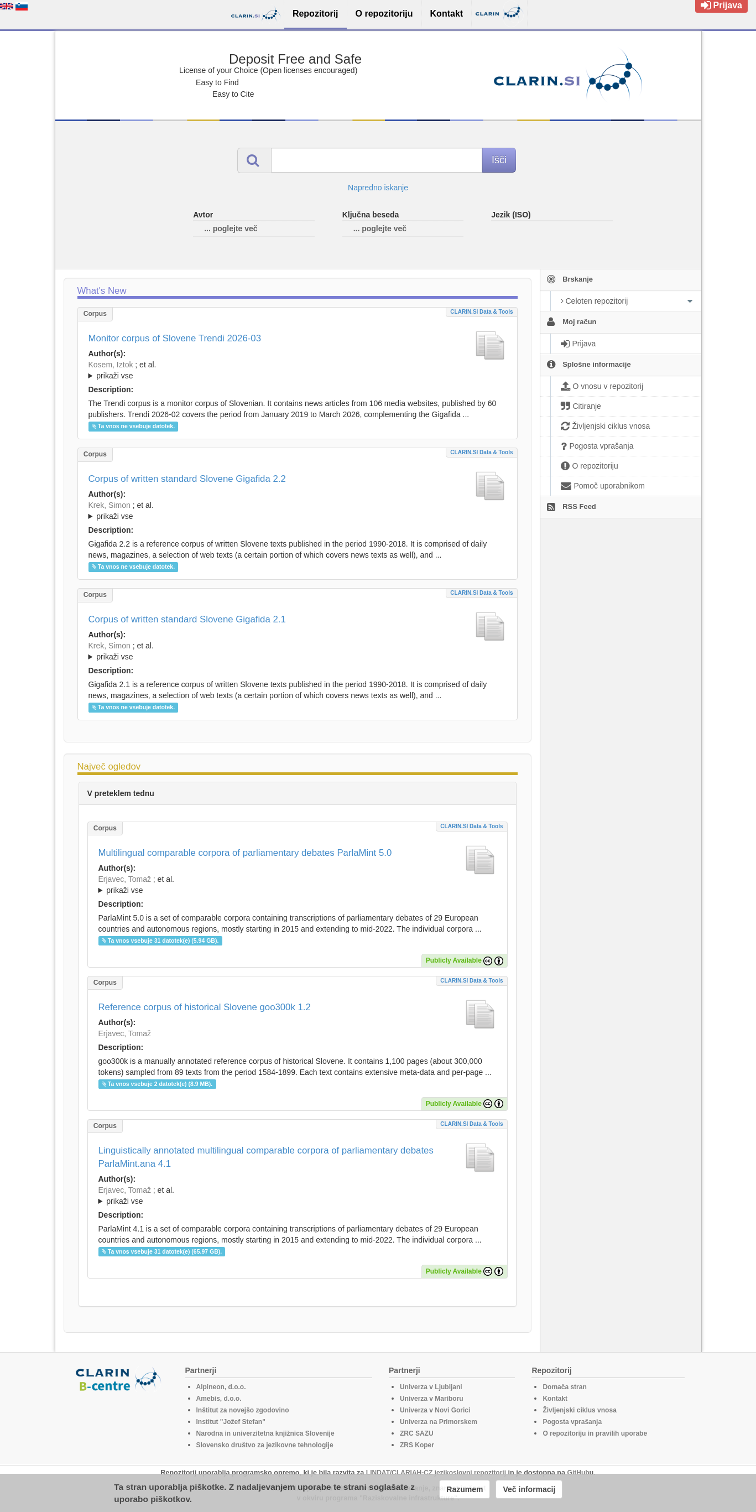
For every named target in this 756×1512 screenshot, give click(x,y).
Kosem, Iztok (110, 364)
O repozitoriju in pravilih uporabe (595, 1433)
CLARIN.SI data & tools (481, 312)
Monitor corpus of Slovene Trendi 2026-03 (175, 338)
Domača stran (564, 1387)
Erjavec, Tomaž (124, 879)
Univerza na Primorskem (438, 1422)
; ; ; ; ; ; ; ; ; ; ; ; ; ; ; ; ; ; (297, 511)
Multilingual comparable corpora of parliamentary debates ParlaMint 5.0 (245, 853)
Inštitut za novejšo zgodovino (242, 1410)
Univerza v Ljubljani (431, 1387)
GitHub (578, 1473)
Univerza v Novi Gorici (435, 1410)
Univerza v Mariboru (431, 1398)
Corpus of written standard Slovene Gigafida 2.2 (187, 479)
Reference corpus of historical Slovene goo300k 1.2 (204, 1007)
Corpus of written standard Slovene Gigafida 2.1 (187, 619)
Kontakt (555, 1398)
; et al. (297, 370)
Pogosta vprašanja (572, 1422)
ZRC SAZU (417, 1433)
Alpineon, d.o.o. (221, 1387)
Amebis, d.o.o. (219, 1398)
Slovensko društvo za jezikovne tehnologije (264, 1445)
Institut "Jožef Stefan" (230, 1422)
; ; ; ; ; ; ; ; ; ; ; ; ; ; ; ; (297, 651)
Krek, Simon (109, 505)
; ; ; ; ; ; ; (297, 370)
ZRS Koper (417, 1445)
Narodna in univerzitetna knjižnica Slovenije (265, 1433)
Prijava (721, 5)
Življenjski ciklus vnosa (579, 1410)
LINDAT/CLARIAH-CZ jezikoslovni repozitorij (436, 1473)
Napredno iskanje (378, 187)
